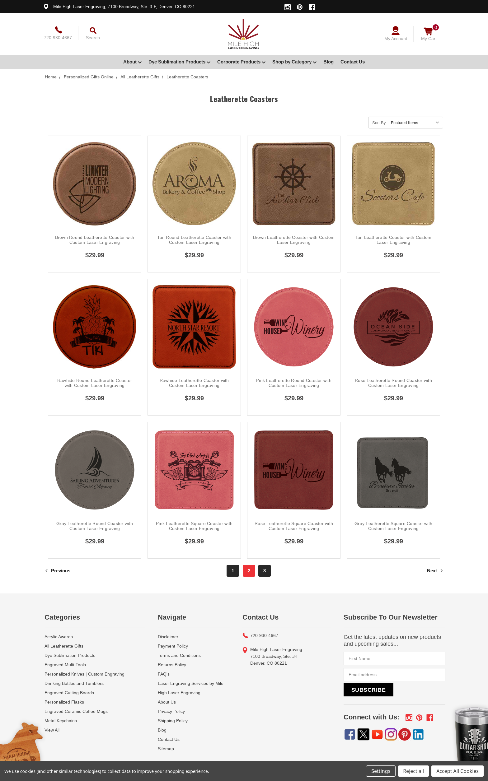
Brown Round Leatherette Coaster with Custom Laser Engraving (94, 240)
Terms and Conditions (179, 655)
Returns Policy (172, 664)
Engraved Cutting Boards (69, 692)
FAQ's (164, 674)
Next (435, 570)
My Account (395, 38)
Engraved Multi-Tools (65, 664)
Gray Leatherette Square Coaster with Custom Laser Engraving (393, 526)
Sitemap (166, 748)
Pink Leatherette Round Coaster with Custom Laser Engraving (293, 383)
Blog (328, 61)
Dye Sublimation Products (179, 61)
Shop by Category (294, 61)
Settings (380, 771)
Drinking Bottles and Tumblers (74, 683)
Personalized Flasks (64, 702)
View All (52, 730)
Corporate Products (241, 61)
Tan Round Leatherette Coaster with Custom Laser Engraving (194, 240)
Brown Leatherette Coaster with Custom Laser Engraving (294, 240)
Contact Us (352, 61)
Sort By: (379, 122)
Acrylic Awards (59, 636)
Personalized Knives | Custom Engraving (84, 674)
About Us (167, 702)
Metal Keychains (61, 720)
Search (93, 37)
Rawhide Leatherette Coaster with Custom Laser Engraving (194, 383)
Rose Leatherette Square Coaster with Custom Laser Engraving (294, 526)
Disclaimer (168, 636)
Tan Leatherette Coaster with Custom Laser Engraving (393, 240)
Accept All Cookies (457, 771)
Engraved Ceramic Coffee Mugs (76, 711)
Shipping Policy (173, 720)
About (132, 61)
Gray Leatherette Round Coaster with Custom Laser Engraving (94, 526)
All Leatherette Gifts (64, 646)
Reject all (413, 771)
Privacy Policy (171, 711)
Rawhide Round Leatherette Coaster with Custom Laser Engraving (94, 383)
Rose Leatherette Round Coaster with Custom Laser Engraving (393, 383)
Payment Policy (173, 646)
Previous (57, 570)
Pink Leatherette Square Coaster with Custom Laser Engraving (194, 526)
